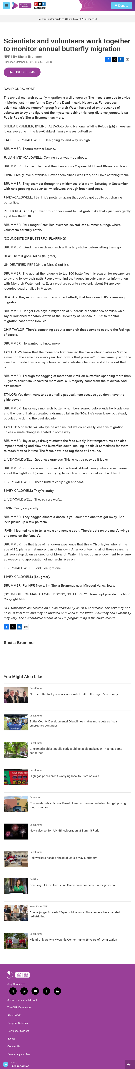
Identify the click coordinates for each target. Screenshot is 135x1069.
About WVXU (14, 1015)
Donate (123, 5)
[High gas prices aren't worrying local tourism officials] (16, 777)
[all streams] (130, 1064)
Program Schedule (18, 1023)
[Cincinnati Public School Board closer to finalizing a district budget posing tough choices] (16, 804)
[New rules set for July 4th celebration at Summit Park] (16, 832)
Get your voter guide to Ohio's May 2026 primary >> (67, 19)
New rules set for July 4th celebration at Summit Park (64, 830)
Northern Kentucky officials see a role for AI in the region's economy (74, 694)
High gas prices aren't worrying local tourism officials (64, 776)
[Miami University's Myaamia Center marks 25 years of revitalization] (16, 941)
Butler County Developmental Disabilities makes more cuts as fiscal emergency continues (74, 723)
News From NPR (39, 906)
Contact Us (13, 1046)
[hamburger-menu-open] (6, 5)
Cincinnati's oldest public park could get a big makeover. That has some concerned (76, 750)
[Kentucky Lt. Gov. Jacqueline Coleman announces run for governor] (16, 886)
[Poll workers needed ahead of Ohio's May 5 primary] (16, 859)
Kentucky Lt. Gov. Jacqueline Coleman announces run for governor (73, 885)
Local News (36, 688)
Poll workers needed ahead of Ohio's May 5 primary (63, 857)
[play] (5, 1064)
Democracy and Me (18, 1054)
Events (11, 1038)
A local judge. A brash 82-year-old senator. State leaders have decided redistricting (75, 914)
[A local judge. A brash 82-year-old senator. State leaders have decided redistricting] (16, 913)
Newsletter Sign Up (18, 1030)
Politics (34, 879)
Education (35, 797)
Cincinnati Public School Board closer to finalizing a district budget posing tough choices (78, 805)
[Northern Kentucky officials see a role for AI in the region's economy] (16, 695)
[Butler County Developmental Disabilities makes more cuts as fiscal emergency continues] (16, 722)
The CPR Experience (19, 1007)
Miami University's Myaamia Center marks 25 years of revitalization (73, 939)
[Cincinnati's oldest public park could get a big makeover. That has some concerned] (16, 750)
